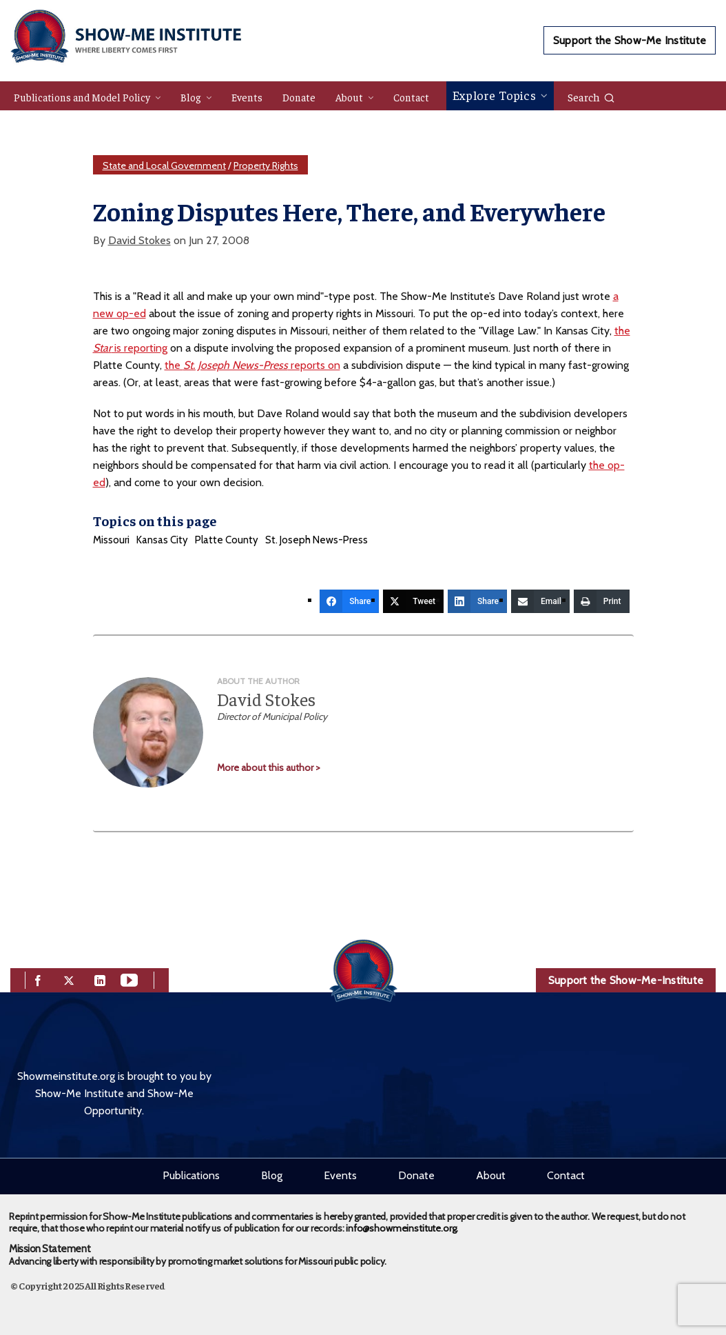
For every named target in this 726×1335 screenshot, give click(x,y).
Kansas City (162, 540)
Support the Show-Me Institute (629, 40)
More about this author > (268, 767)
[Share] (349, 601)
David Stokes (139, 240)
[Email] (540, 601)
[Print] (602, 601)
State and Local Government (164, 165)
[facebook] (37, 978)
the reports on (252, 365)
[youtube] (129, 978)
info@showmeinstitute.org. (402, 1228)
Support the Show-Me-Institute (625, 980)
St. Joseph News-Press (316, 540)
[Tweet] (413, 601)
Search (591, 96)
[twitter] (68, 978)
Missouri (111, 540)
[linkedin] (99, 978)
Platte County (226, 540)
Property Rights (266, 165)
